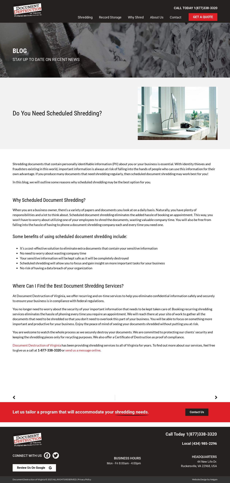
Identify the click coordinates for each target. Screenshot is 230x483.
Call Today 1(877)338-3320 (195, 8)
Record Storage (110, 17)
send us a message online (82, 350)
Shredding (85, 17)
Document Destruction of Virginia (37, 345)
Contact (175, 17)
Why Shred (136, 17)
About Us (156, 17)
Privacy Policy (84, 479)
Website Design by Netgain (205, 479)
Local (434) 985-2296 (199, 443)
